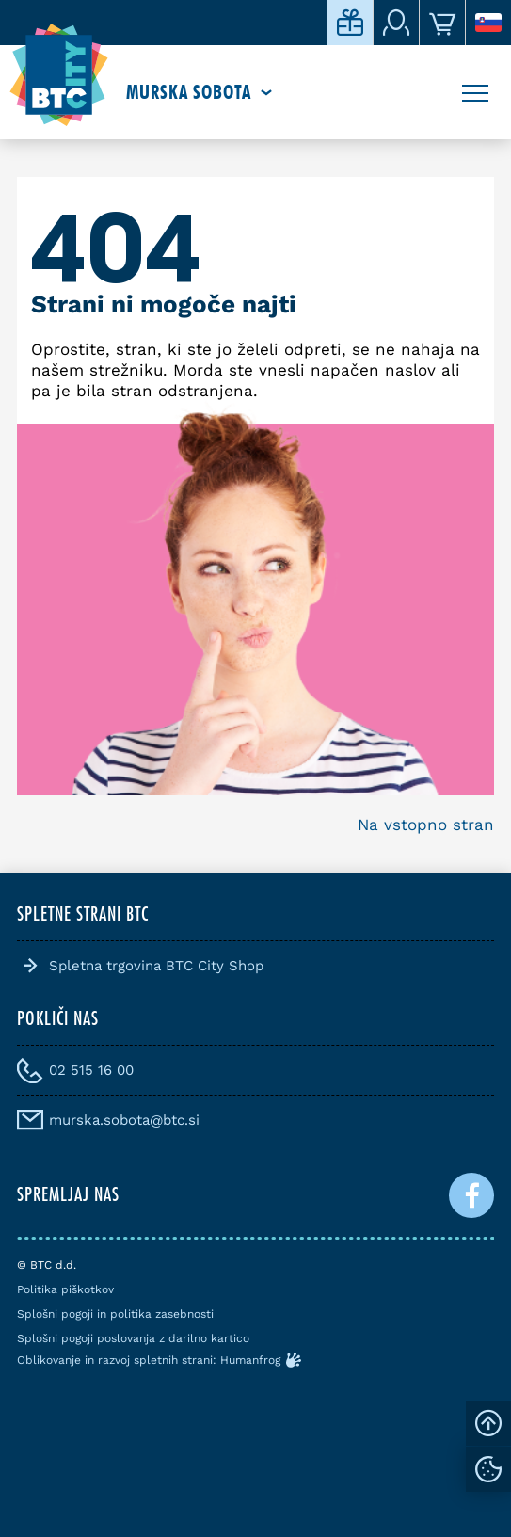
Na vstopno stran (426, 824)
